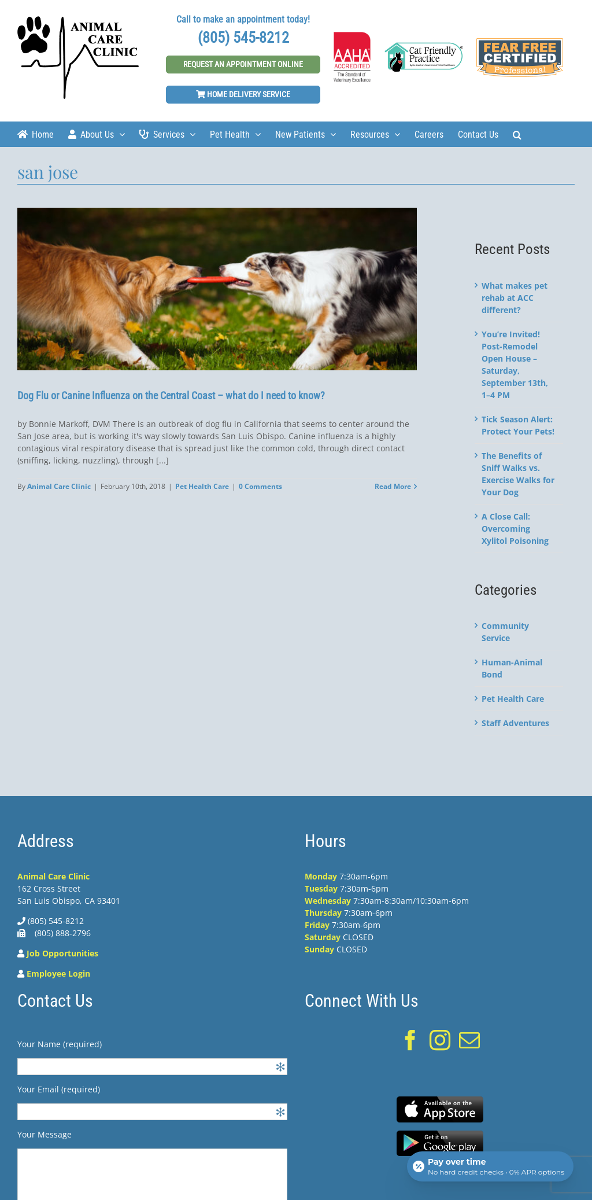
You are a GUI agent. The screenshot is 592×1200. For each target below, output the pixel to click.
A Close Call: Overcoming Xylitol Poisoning (515, 528)
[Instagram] (440, 1040)
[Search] (517, 134)
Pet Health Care (202, 486)
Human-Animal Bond (512, 668)
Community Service (505, 631)
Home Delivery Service (243, 94)
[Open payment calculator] (490, 1166)
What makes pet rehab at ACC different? (514, 297)
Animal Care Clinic (59, 486)
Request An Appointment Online (243, 64)
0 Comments (260, 486)
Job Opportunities (62, 953)
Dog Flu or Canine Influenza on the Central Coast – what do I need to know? (171, 395)
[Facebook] (410, 1040)
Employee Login (58, 973)
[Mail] (469, 1040)
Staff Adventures (515, 722)
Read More (393, 486)
